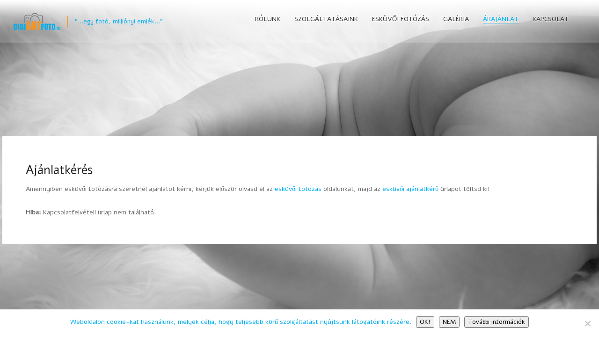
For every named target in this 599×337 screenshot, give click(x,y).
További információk (496, 322)
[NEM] (587, 323)
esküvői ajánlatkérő (410, 188)
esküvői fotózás (298, 188)
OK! (425, 322)
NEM (449, 322)
